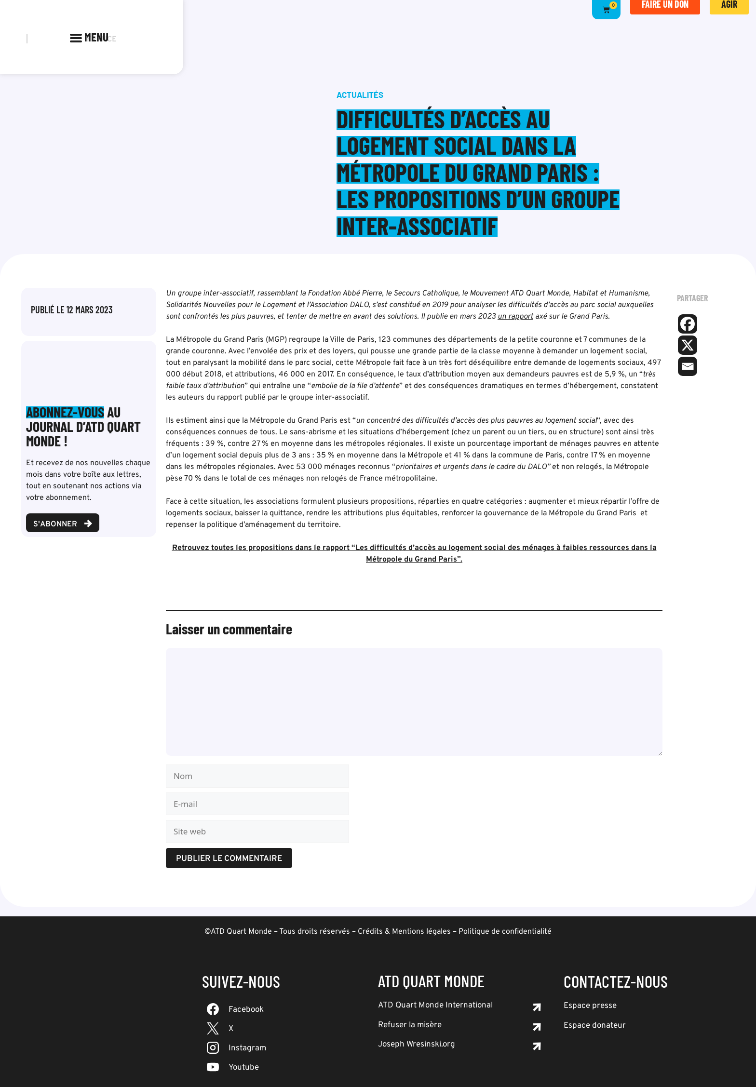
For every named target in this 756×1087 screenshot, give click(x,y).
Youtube (244, 1067)
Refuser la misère (410, 1025)
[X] (687, 345)
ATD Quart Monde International (435, 1005)
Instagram (247, 1048)
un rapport (515, 317)
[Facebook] (687, 324)
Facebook (246, 1010)
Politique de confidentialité (505, 932)
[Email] (687, 366)
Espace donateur (595, 1025)
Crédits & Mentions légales (404, 932)
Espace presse (590, 1006)
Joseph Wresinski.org (416, 1044)
